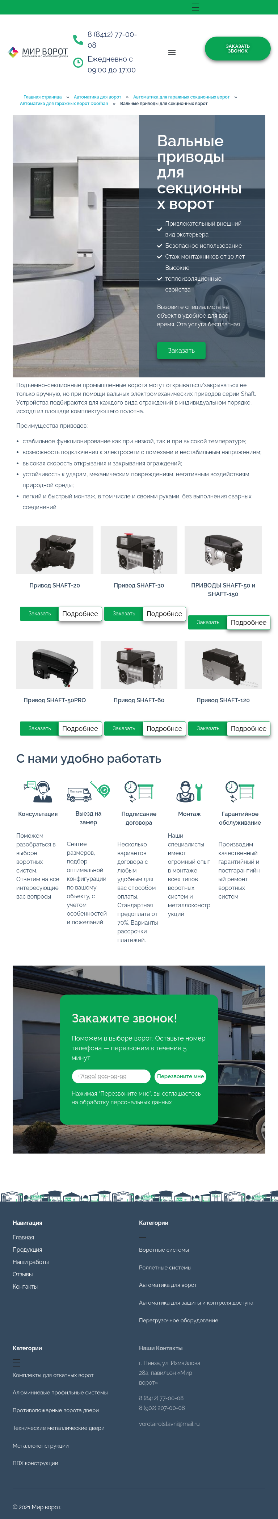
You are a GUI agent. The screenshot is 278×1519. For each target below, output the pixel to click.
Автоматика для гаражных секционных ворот (181, 97)
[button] (172, 52)
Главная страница (43, 97)
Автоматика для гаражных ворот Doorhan (64, 103)
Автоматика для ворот (97, 97)
